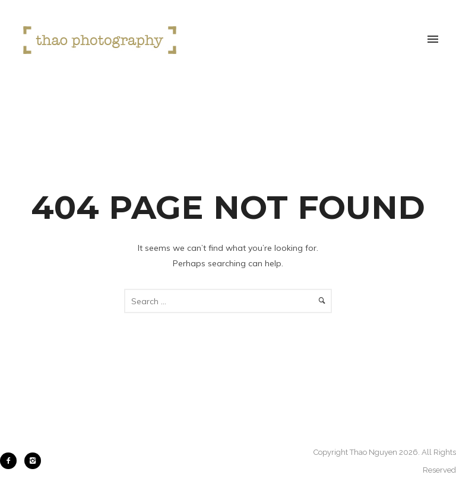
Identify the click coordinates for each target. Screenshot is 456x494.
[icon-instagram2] (32, 460)
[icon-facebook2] (11, 460)
